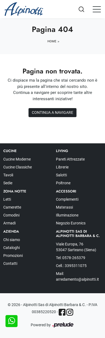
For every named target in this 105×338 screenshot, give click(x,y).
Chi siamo (11, 240)
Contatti (10, 263)
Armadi (9, 223)
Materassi (64, 207)
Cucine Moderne (17, 159)
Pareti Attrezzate (70, 159)
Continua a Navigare (52, 112)
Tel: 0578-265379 (70, 258)
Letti (7, 199)
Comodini (11, 215)
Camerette (12, 207)
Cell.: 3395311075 (71, 265)
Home (51, 41)
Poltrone (63, 183)
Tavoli (8, 175)
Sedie (7, 183)
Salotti (61, 175)
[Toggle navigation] (97, 9)
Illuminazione (67, 215)
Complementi (67, 199)
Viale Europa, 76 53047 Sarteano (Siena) (76, 247)
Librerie (62, 167)
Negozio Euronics (71, 223)
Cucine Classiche (17, 167)
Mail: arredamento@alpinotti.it (77, 276)
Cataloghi (11, 247)
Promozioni (13, 255)
